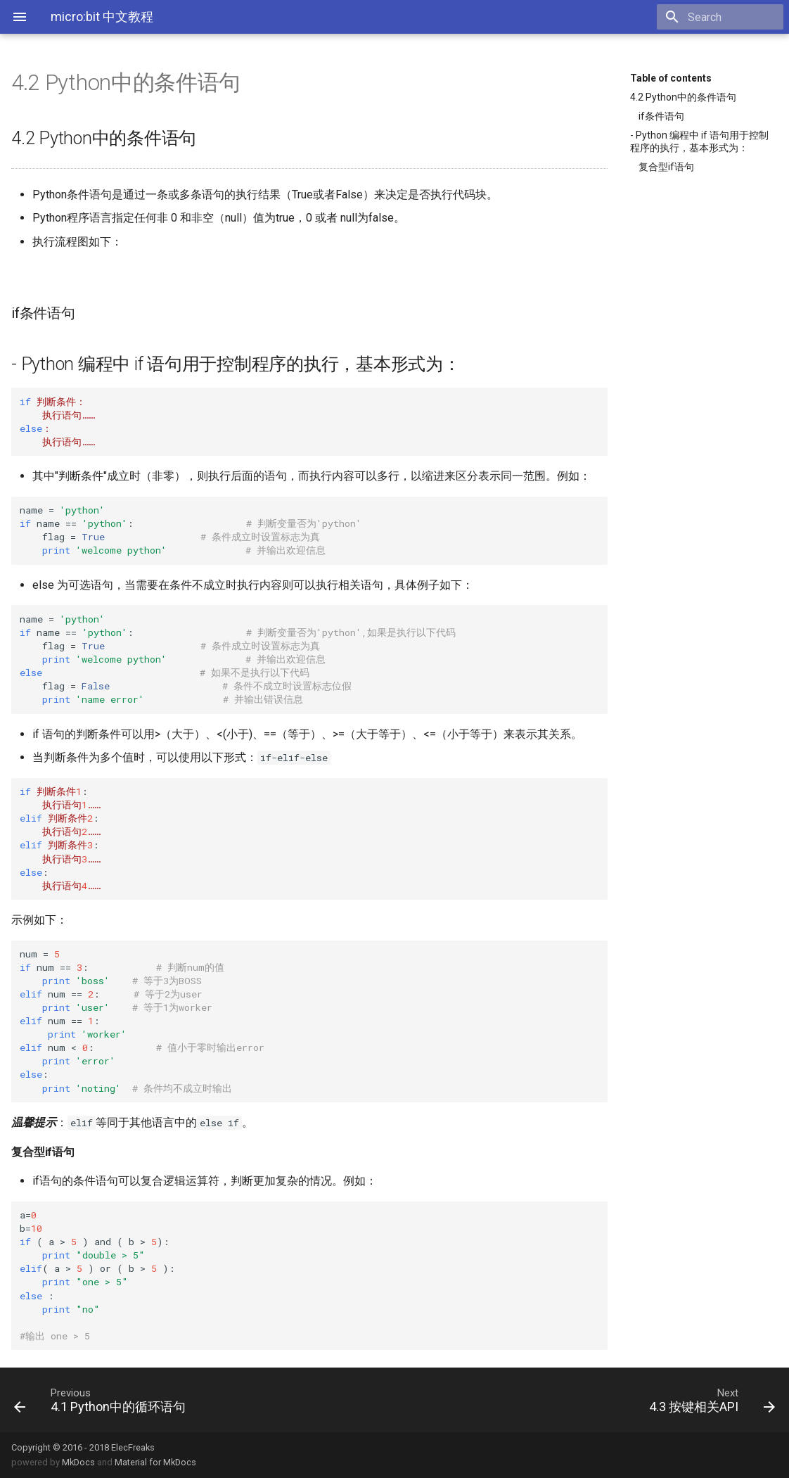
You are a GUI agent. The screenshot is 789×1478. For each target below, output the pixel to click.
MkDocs (78, 1462)
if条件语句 (661, 116)
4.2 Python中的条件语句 (683, 97)
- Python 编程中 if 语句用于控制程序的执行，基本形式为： (699, 141)
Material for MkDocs (155, 1462)
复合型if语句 (666, 166)
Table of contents (671, 78)
